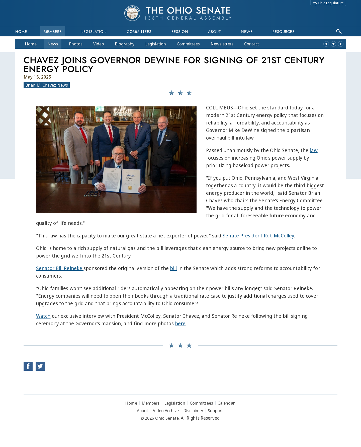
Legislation (94, 31)
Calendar (226, 403)
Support (215, 410)
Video (98, 44)
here (180, 323)
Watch (43, 315)
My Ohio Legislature (328, 3)
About (214, 31)
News (52, 44)
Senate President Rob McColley (258, 235)
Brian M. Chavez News (46, 85)
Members (53, 31)
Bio (124, 44)
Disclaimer (193, 410)
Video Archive (166, 410)
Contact (251, 44)
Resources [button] (284, 31)
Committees (139, 31)
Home (21, 31)
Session (179, 31)
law (313, 150)
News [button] (247, 31)
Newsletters (222, 44)
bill (173, 268)
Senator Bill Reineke (59, 268)
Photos (75, 44)
